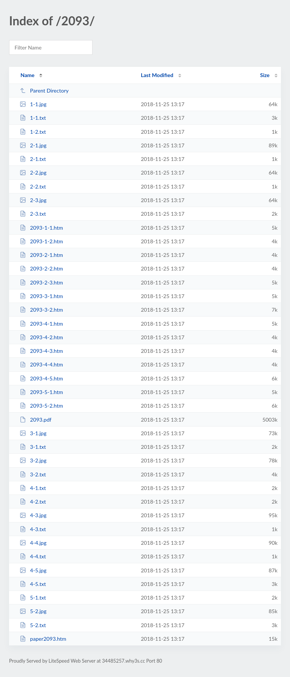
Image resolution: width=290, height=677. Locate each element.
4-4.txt (33, 556)
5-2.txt (33, 625)
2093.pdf (35, 419)
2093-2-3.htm (41, 282)
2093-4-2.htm (41, 337)
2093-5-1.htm (41, 392)
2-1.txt (33, 159)
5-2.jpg (33, 611)
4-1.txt (33, 488)
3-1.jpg (33, 433)
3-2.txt (33, 474)
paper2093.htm (43, 638)
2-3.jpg (33, 200)
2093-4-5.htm (41, 378)
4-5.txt (33, 584)
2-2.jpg (33, 172)
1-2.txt (33, 131)
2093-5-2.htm (41, 405)
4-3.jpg (33, 515)
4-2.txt (33, 501)
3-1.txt (33, 447)
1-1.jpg (33, 104)
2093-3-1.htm (41, 296)
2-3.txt (33, 213)
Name (27, 75)
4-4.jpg (33, 542)
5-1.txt (33, 597)
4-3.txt (33, 529)
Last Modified (157, 75)
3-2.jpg (33, 460)
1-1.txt (33, 117)
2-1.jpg (33, 145)
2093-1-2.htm (41, 241)
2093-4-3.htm (41, 351)
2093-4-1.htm (41, 323)
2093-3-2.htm (41, 309)
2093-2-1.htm (41, 255)
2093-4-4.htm (41, 364)
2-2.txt (33, 186)
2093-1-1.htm (41, 227)
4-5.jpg (33, 570)
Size (265, 75)
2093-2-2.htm (41, 268)
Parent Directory (44, 90)
